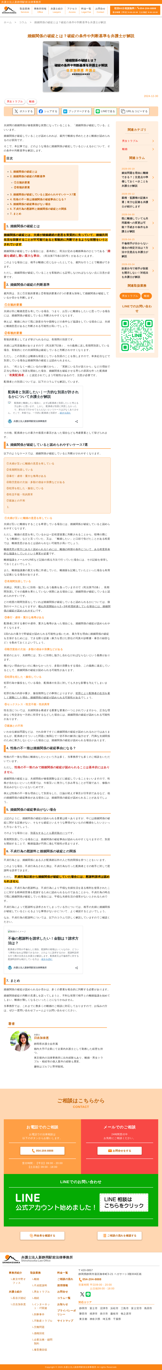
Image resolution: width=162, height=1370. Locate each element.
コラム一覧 (64, 1298)
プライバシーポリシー (66, 1312)
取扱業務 (35, 1272)
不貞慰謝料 (40, 1285)
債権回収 (39, 1333)
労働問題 (39, 1327)
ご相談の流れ (65, 1279)
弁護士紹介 (15, 1291)
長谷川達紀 (19, 1298)
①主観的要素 (22, 182)
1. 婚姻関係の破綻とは (23, 171)
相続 (36, 1298)
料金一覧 (62, 1272)
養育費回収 (40, 1349)
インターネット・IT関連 (42, 1306)
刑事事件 (39, 1314)
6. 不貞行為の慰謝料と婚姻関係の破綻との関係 (38, 209)
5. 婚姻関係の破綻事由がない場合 (30, 204)
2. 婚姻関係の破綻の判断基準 (27, 176)
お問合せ (62, 1291)
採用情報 (62, 1285)
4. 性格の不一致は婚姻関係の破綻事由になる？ (38, 199)
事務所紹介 (15, 1272)
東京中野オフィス (19, 1281)
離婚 (36, 1279)
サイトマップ (65, 1320)
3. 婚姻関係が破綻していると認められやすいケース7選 (43, 194)
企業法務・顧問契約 (43, 1341)
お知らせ (62, 1304)
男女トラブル (42, 1291)
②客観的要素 (22, 187)
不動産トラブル (43, 1320)
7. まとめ (15, 213)
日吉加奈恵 (19, 1304)
